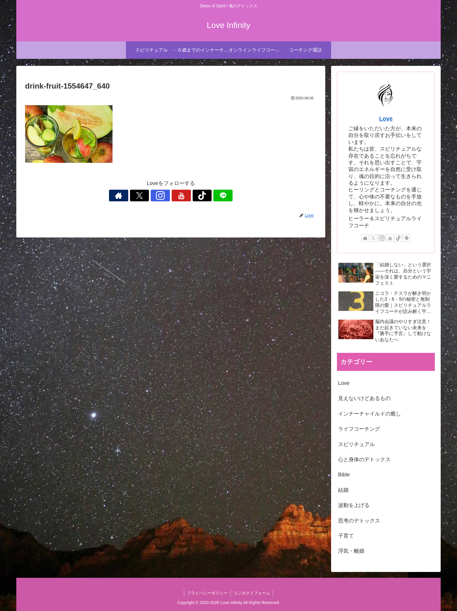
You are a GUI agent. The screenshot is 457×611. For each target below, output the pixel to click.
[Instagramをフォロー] (164, 195)
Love (386, 118)
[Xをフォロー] (151, 195)
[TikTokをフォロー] (191, 195)
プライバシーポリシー (207, 593)
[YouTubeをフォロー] (177, 195)
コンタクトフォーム (252, 593)
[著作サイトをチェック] (137, 195)
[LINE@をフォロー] (204, 195)
